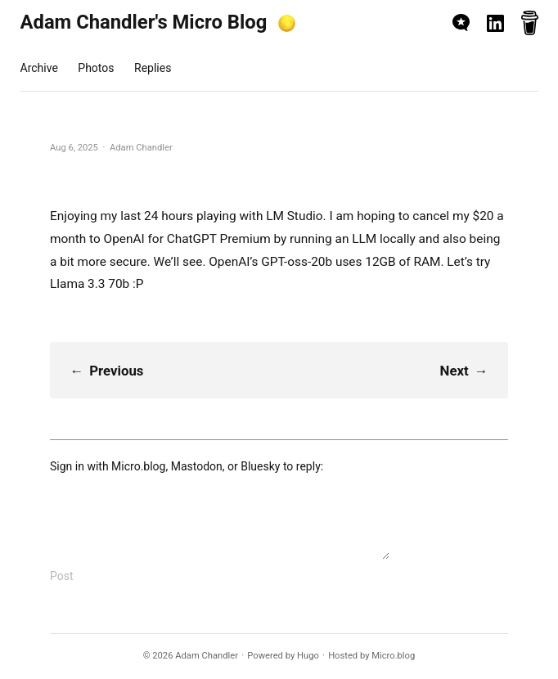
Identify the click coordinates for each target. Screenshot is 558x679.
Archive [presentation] (39, 67)
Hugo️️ (308, 655)
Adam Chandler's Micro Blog (144, 22)
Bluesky (260, 466)
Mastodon (197, 466)
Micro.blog (138, 466)
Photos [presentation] (96, 67)
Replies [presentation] (152, 67)
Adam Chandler (206, 655)
